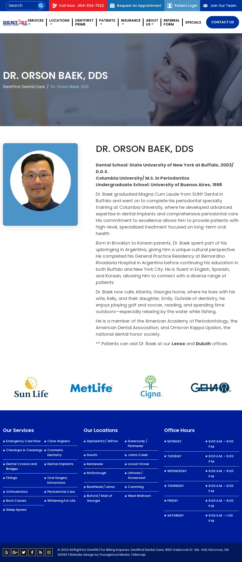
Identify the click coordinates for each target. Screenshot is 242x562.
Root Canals (16, 500)
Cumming (136, 486)
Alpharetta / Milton (102, 441)
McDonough (96, 473)
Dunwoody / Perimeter (137, 443)
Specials (193, 22)
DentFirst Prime (84, 22)
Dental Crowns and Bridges (21, 466)
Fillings (11, 477)
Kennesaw (95, 464)
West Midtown (139, 495)
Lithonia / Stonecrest (136, 475)
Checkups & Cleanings (24, 450)
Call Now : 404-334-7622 (78, 5)
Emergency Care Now (23, 441)
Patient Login (182, 5)
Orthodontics (17, 491)
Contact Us (222, 22)
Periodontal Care (61, 491)
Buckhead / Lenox (101, 486)
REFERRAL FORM (172, 22)
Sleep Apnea (16, 509)
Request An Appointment (135, 5)
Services (36, 20)
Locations (59, 20)
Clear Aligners (58, 441)
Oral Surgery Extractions (57, 480)
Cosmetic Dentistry (55, 452)
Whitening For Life (61, 500)
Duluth (92, 455)
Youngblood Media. (114, 554)
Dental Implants (60, 464)
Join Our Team (219, 5)
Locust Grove (138, 464)
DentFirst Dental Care (24, 86)
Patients (107, 20)
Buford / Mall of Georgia (99, 498)
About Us (152, 22)
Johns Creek (138, 455)
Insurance (130, 20)
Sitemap (139, 554)
